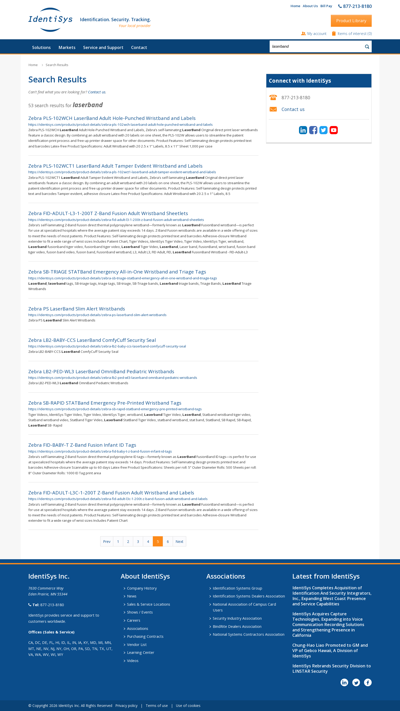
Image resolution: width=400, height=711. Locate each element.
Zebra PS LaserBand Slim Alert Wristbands (76, 308)
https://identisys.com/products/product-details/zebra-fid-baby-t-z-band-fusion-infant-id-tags (100, 451)
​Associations (225, 576)
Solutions (41, 47)
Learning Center (140, 652)
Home (295, 6)
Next (179, 541)
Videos (133, 660)
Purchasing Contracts (145, 636)
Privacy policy (126, 705)
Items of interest (353, 33)
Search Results (57, 65)
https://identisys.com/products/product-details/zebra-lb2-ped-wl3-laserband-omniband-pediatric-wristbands (112, 377)
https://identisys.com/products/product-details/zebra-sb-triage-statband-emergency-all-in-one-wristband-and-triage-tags (122, 278)
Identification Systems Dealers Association (249, 595)
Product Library (351, 20)
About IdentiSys (145, 576)
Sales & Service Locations (148, 604)
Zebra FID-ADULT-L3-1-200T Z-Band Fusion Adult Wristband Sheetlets (108, 213)
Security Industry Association (237, 618)
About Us (310, 6)
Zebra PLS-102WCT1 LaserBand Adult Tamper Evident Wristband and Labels (115, 166)
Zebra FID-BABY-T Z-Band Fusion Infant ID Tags (82, 445)
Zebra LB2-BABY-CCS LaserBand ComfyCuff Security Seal (92, 340)
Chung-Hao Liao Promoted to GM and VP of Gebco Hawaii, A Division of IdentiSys (330, 650)
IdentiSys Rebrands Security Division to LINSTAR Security (331, 668)
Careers (133, 620)
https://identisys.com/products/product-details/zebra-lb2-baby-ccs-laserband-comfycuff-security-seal (107, 346)
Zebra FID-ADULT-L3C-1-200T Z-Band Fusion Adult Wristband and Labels (111, 492)
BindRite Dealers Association (237, 626)
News (131, 595)
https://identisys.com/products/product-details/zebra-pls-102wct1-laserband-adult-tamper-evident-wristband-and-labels (122, 172)
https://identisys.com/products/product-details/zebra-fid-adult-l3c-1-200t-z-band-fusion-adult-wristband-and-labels (118, 498)
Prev (106, 541)
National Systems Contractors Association (248, 634)
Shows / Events (140, 612)
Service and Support (103, 47)
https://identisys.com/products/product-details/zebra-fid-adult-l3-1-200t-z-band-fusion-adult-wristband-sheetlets (116, 219)
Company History (142, 588)
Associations (137, 628)
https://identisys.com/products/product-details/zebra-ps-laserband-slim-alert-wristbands (97, 315)
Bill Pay (326, 6)
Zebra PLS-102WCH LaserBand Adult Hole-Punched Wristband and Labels (112, 118)
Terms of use (157, 705)
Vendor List (137, 644)
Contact (139, 47)
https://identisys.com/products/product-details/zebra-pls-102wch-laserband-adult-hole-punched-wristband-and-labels (120, 124)
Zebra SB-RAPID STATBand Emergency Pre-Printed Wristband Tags (104, 403)
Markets (67, 47)
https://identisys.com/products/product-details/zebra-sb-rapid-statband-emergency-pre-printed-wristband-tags (115, 409)
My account (317, 33)
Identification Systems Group (237, 588)
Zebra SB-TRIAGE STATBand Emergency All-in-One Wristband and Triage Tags (117, 271)
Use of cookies (188, 705)
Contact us (96, 91)
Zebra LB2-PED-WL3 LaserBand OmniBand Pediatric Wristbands (101, 371)
